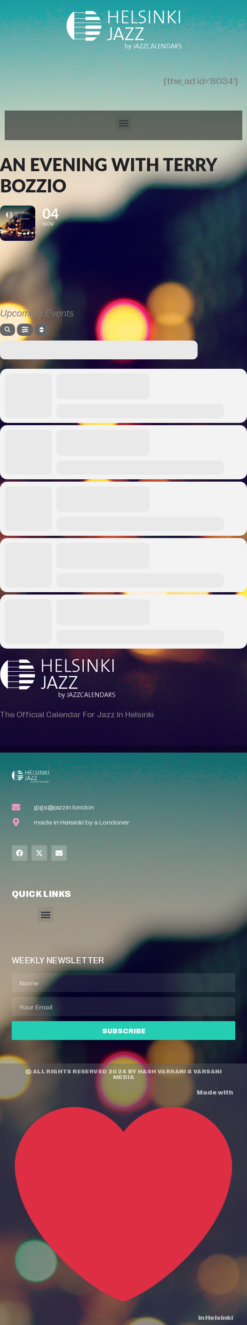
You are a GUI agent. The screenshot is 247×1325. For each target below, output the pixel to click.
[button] (123, 123)
